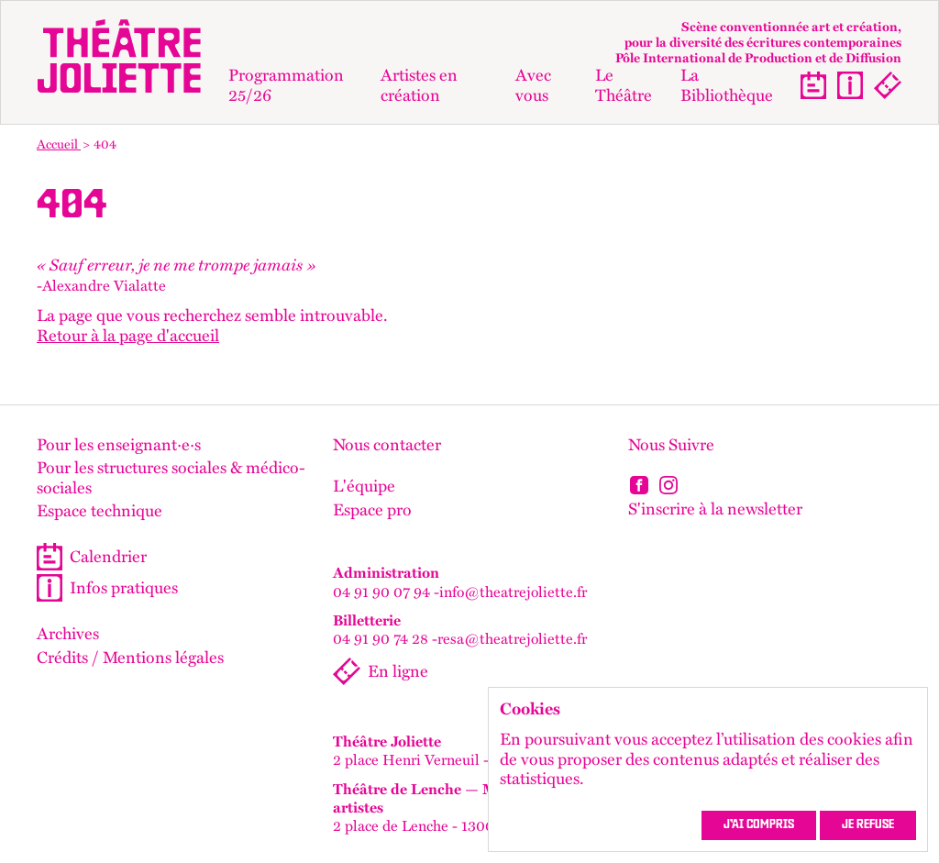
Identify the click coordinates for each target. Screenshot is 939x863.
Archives (68, 634)
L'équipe (364, 486)
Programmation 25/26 (286, 85)
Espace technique (99, 511)
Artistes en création (419, 85)
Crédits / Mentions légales (130, 657)
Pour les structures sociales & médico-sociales (171, 477)
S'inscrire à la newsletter (715, 508)
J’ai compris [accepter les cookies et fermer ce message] (759, 825)
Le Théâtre (623, 85)
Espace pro (372, 510)
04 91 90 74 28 (380, 638)
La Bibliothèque (726, 85)
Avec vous (533, 85)
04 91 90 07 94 (381, 591)
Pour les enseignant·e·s (119, 445)
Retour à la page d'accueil (128, 336)
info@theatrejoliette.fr (513, 591)
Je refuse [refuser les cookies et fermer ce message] (868, 825)
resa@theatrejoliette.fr (512, 638)
